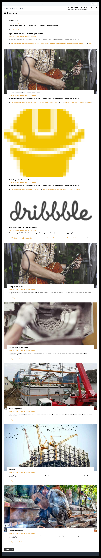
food (38, 45)
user (20, 23)
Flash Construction (16, 531)
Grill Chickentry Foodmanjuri (47, 43)
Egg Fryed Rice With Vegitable (19, 43)
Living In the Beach (16, 287)
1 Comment (27, 23)
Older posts (9, 549)
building (13, 298)
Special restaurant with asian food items (24, 93)
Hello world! (13, 20)
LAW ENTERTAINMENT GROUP (82, 7)
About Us (22, 8)
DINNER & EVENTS (27, 45)
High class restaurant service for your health (26, 34)
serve (41, 45)
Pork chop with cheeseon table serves (23, 180)
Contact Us (13, 8)
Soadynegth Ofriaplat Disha (77, 43)
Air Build (12, 470)
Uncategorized (15, 29)
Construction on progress (18, 348)
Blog (90, 43)
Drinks (34, 45)
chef (21, 45)
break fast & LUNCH (14, 45)
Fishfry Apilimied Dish (33, 43)
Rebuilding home (15, 409)
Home (6, 8)
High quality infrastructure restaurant (23, 227)
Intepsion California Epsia (63, 43)
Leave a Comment (31, 36)
